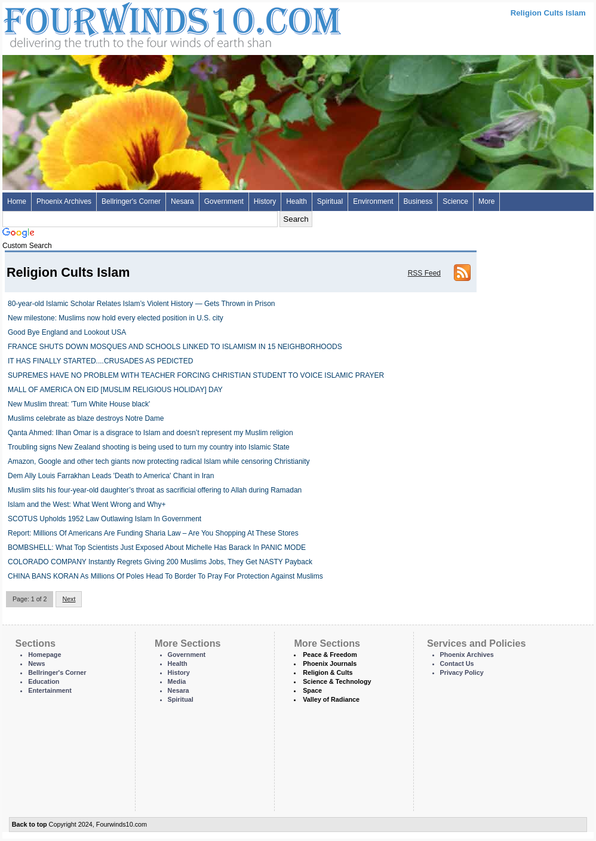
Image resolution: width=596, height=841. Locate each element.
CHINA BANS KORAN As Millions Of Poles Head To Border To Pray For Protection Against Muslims (165, 576)
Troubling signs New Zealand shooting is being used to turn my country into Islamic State (149, 447)
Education (43, 681)
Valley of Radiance (331, 699)
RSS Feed (424, 273)
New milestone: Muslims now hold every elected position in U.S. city (115, 318)
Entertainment (50, 690)
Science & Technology (337, 681)
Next (68, 599)
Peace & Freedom (330, 654)
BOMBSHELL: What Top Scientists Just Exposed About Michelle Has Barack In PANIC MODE (157, 547)
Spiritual (330, 201)
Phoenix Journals (330, 663)
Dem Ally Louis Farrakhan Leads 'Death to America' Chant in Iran (111, 476)
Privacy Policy (462, 672)
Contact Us (457, 663)
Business (418, 201)
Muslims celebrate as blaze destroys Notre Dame (86, 418)
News (36, 663)
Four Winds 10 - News (121, 23)
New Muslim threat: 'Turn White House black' (79, 404)
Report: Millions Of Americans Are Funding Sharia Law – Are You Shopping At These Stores (153, 533)
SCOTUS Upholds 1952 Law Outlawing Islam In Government (104, 519)
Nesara (182, 201)
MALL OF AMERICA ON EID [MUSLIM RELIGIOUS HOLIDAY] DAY (115, 390)
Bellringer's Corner (131, 201)
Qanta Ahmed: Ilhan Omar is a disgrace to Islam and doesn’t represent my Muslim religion (150, 433)
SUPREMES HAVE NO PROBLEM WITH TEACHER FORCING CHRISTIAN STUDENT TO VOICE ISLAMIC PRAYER (196, 375)
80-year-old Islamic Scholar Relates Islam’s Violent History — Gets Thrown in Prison (141, 303)
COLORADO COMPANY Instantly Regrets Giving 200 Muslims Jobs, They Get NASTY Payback (160, 562)
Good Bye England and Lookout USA (67, 332)
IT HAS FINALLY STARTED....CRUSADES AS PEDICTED (100, 361)
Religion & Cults (327, 672)
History (265, 201)
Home (16, 201)
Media (177, 681)
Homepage (44, 654)
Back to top (29, 824)
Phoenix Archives (63, 201)
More (486, 201)
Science (455, 201)
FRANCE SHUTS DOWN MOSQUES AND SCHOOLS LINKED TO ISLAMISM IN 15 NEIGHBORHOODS (175, 346)
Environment (373, 201)
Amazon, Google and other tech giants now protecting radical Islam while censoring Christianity (159, 461)
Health (296, 201)
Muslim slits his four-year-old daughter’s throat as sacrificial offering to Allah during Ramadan (155, 490)
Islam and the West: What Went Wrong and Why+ (86, 504)
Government (224, 201)
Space (312, 690)
